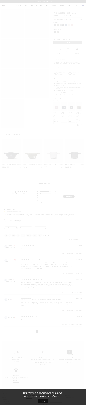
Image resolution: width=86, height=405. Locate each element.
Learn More (29, 398)
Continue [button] (43, 401)
